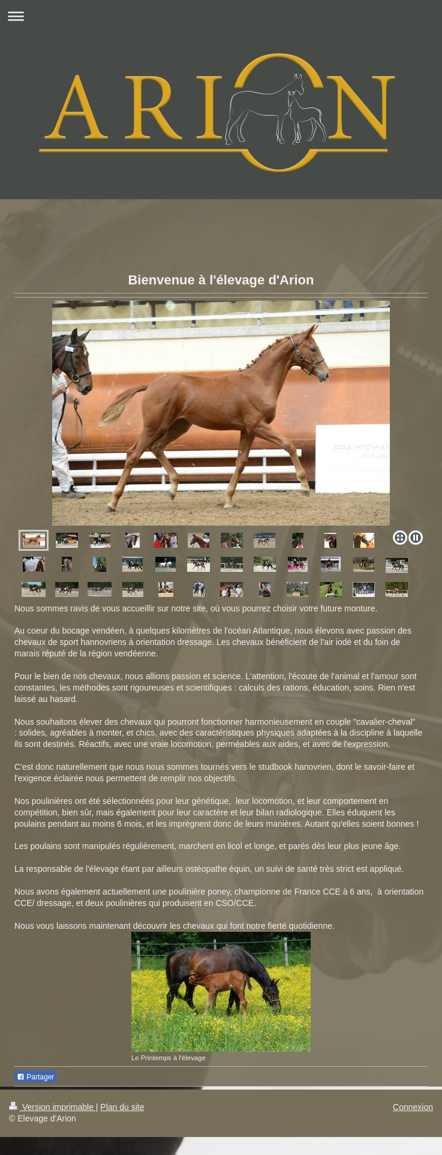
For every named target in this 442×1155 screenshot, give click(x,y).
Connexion (413, 1107)
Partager (35, 1077)
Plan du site (122, 1107)
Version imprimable (52, 1107)
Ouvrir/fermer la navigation (221, 16)
